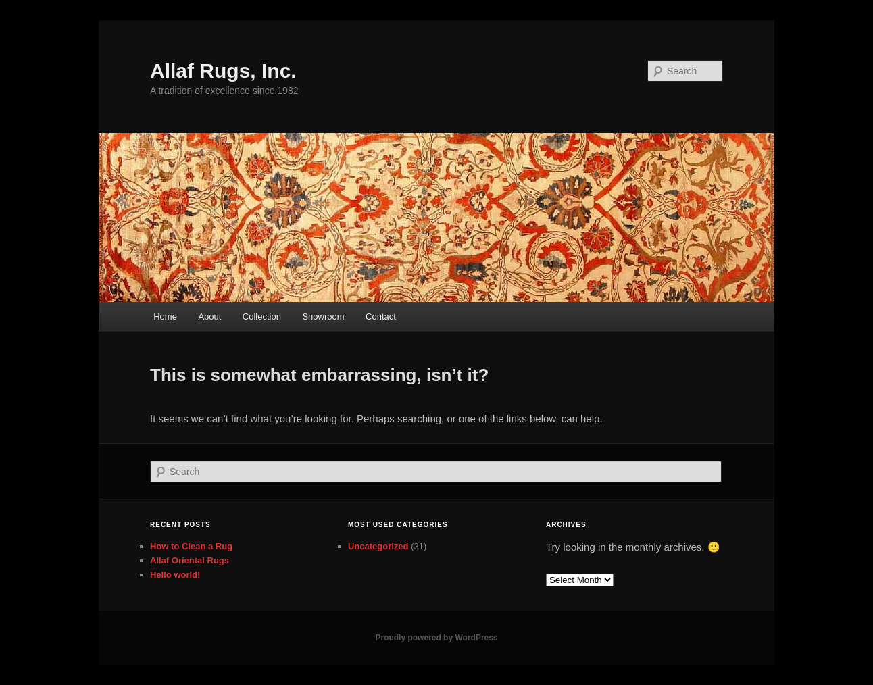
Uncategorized (378, 546)
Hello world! (175, 574)
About (209, 316)
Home (165, 316)
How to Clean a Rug (191, 546)
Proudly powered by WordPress (436, 637)
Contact (381, 316)
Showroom (323, 316)
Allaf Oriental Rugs (189, 560)
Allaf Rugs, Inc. (223, 70)
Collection (262, 316)
